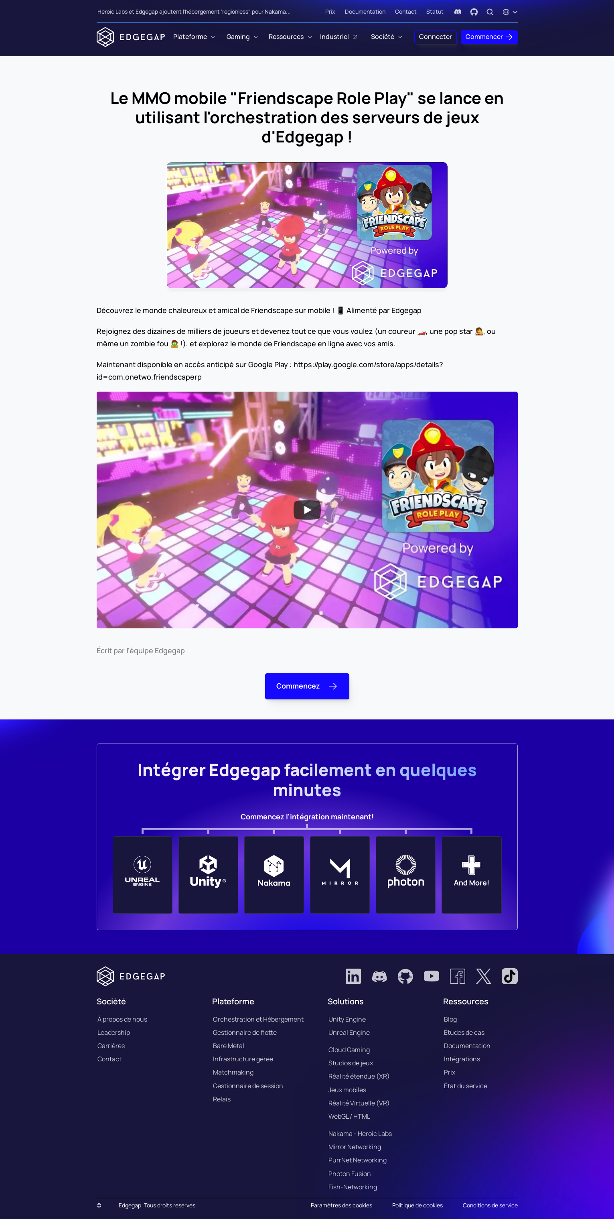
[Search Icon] (490, 12)
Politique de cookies (417, 1205)
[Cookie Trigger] (341, 1205)
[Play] (307, 510)
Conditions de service (490, 1205)
